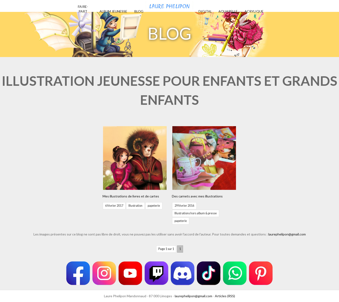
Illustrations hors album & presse (195, 213)
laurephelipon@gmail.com (287, 234)
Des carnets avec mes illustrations (197, 196)
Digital (205, 11)
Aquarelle (228, 11)
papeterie (154, 205)
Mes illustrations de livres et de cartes (131, 196)
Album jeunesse (113, 11)
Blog (138, 11)
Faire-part (83, 9)
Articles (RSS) (225, 296)
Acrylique (254, 11)
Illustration (135, 205)
